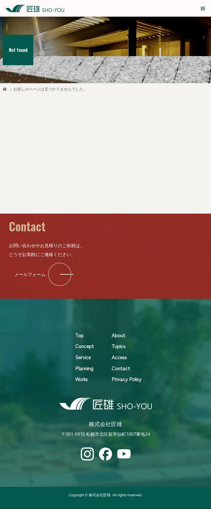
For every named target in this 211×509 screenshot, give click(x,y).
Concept (84, 346)
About (118, 335)
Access (119, 357)
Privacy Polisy (126, 379)
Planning (84, 368)
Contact (121, 368)
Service (83, 357)
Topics (118, 346)
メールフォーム (30, 274)
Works (81, 379)
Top (79, 335)
